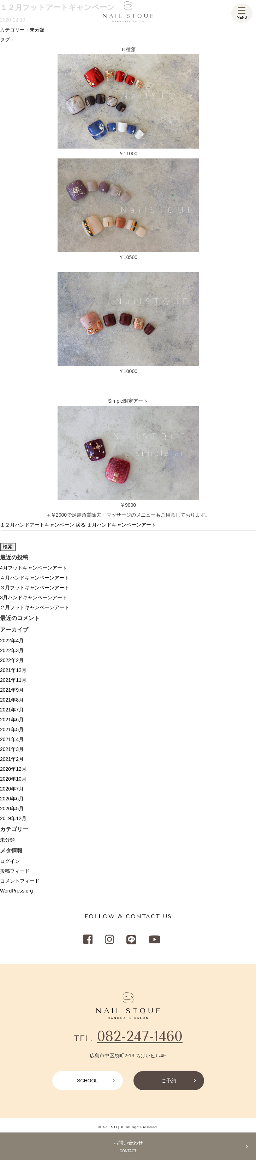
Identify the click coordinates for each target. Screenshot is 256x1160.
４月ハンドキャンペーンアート (34, 578)
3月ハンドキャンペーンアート (33, 597)
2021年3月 (12, 749)
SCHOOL (87, 1080)
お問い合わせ (128, 1147)
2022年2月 (12, 660)
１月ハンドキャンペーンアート (121, 525)
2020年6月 (12, 798)
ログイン (10, 861)
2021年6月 (12, 719)
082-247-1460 (140, 1036)
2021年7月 (12, 710)
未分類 (37, 29)
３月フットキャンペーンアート (34, 587)
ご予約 (168, 1080)
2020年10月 (13, 779)
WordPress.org (16, 891)
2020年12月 (13, 769)
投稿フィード (15, 871)
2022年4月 (12, 640)
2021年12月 (13, 670)
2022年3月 (12, 650)
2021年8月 (12, 700)
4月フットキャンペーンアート (33, 568)
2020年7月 (12, 789)
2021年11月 (13, 680)
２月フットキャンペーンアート (34, 607)
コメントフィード (20, 881)
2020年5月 (12, 808)
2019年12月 (13, 818)
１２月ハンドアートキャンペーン (37, 525)
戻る (80, 525)
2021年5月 (12, 729)
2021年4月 (12, 739)
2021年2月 (12, 759)
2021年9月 (12, 690)
